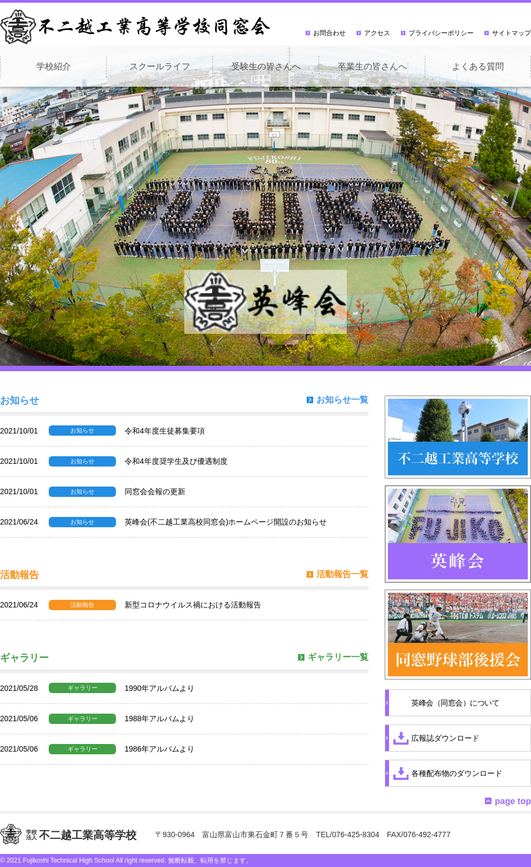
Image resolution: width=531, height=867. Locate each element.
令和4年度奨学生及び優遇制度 (176, 461)
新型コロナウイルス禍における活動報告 (193, 604)
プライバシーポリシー (441, 33)
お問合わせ (329, 33)
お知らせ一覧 (342, 400)
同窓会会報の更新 (155, 491)
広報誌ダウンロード (445, 738)
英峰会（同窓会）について (455, 702)
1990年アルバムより (160, 688)
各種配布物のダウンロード (456, 773)
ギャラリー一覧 (338, 657)
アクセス (377, 33)
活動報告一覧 (342, 574)
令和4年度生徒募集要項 (165, 430)
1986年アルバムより (160, 749)
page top (513, 801)
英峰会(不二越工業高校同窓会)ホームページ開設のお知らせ (226, 521)
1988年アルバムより (160, 718)
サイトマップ (511, 33)
